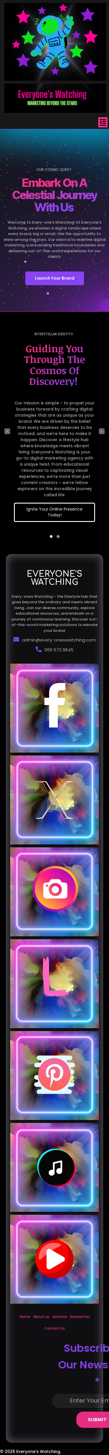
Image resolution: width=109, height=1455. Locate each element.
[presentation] (7, 431)
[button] (51, 536)
